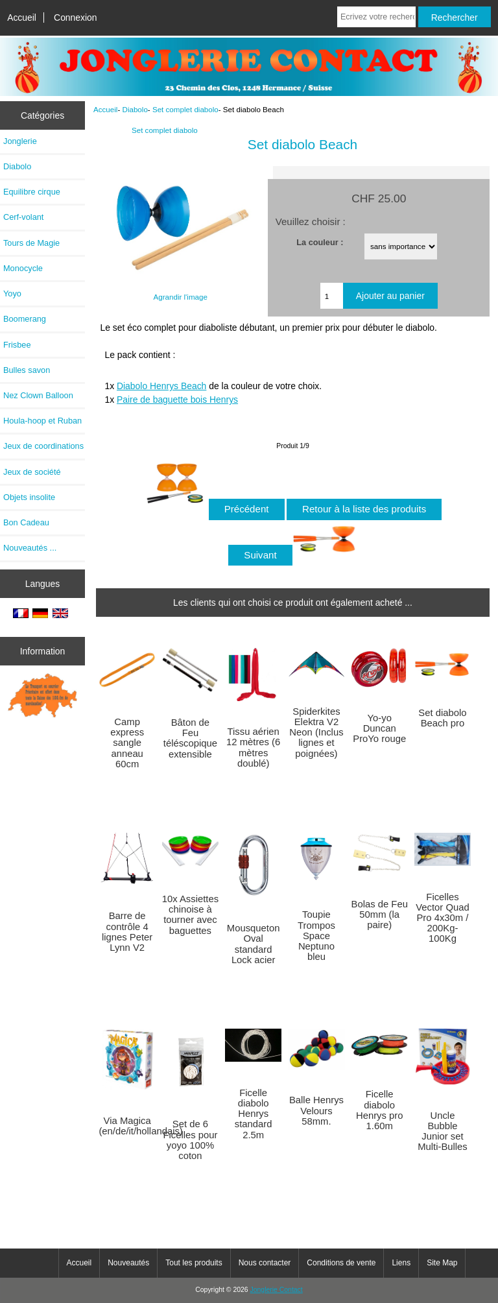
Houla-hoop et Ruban (42, 420)
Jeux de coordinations (43, 446)
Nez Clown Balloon (38, 395)
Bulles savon (26, 370)
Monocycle (23, 268)
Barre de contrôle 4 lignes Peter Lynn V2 (127, 932)
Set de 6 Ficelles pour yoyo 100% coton (190, 1140)
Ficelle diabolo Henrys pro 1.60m (379, 1110)
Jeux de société (32, 472)
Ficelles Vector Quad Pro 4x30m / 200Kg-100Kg (442, 918)
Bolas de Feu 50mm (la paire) (379, 914)
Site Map (442, 1262)
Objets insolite (29, 497)
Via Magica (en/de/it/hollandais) (127, 1126)
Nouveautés (128, 1262)
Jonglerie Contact (276, 1289)
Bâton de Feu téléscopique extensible (190, 738)
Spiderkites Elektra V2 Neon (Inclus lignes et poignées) (316, 732)
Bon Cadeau (26, 522)
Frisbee (17, 345)
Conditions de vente (341, 1262)
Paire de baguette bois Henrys (177, 399)
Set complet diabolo (185, 109)
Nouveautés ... (29, 548)
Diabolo (135, 109)
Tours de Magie (31, 243)
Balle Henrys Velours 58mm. (316, 1110)
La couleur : (319, 241)
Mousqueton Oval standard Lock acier (253, 944)
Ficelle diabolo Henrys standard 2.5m (253, 1114)
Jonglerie (20, 141)
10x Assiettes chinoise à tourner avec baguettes (190, 915)
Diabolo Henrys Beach (161, 386)
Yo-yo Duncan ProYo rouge (379, 728)
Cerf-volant (23, 217)
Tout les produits (193, 1262)
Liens (401, 1262)
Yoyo (12, 293)
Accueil (21, 17)
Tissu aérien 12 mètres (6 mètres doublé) (253, 747)
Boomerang (24, 319)
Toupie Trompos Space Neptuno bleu (316, 935)
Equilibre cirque (31, 192)
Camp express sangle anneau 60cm (127, 743)
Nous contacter (265, 1262)
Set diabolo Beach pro (442, 718)
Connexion (75, 17)
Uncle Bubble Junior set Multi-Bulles (443, 1131)
